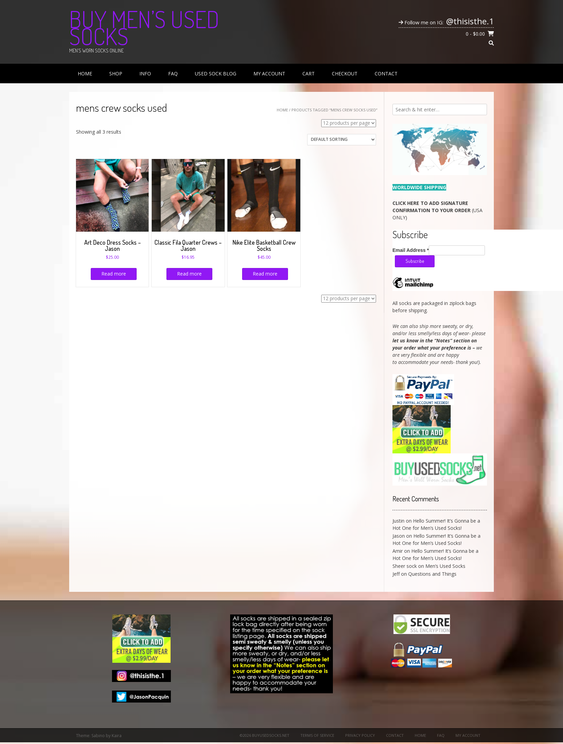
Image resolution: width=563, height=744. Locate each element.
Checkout (345, 73)
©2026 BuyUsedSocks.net (264, 735)
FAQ (173, 73)
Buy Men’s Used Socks (144, 27)
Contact (386, 73)
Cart (308, 73)
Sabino (98, 736)
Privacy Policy (360, 735)
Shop (115, 73)
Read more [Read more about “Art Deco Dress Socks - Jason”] (113, 273)
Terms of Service (317, 735)
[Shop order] (341, 139)
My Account (269, 73)
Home (85, 73)
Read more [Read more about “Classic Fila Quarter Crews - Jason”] (189, 273)
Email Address (410, 250)
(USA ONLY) (437, 210)
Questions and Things (432, 574)
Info (145, 73)
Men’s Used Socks (445, 566)
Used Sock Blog (215, 73)
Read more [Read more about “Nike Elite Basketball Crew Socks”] (265, 273)
